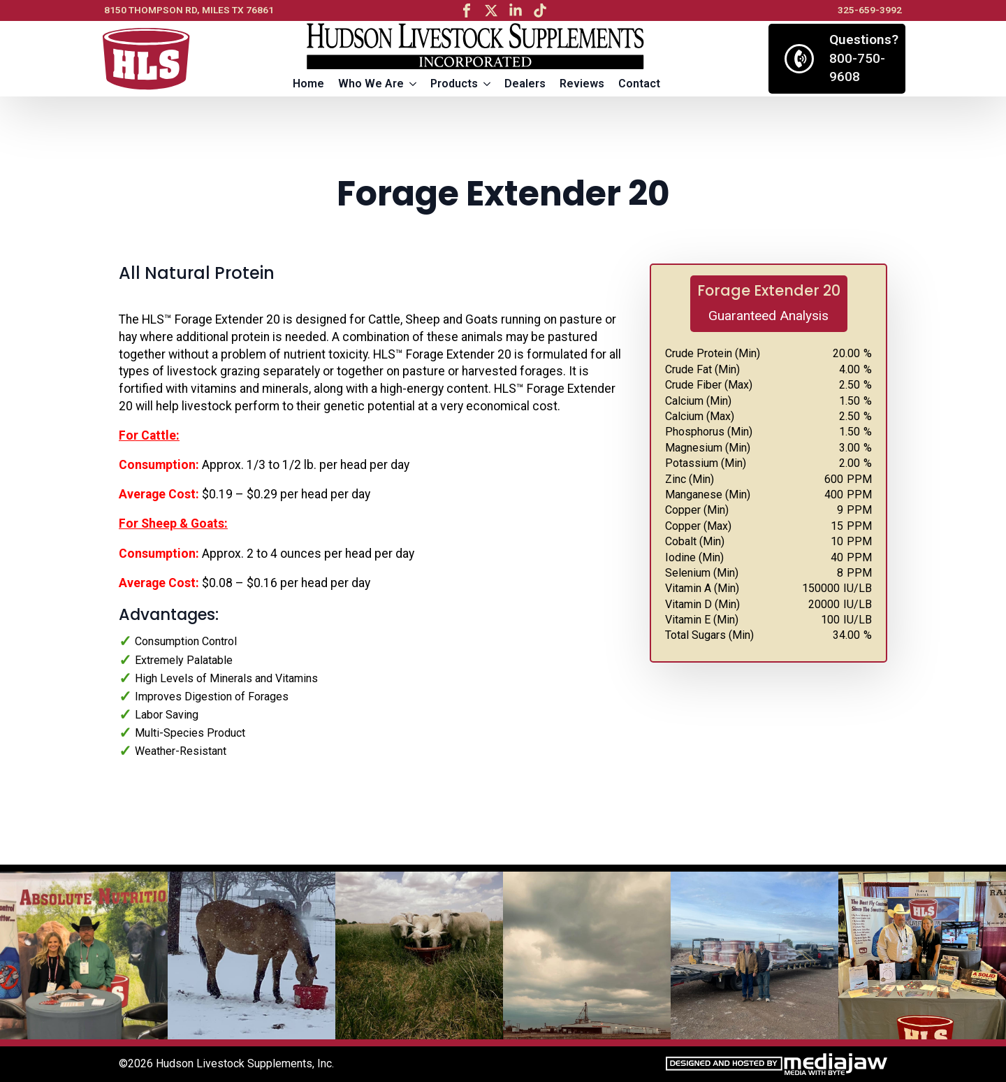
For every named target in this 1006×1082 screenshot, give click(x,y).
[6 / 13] (922, 955)
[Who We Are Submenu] (413, 83)
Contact (639, 83)
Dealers (525, 83)
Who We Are (371, 83)
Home (308, 83)
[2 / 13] (251, 955)
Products (454, 83)
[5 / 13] (754, 955)
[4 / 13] (587, 955)
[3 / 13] (419, 955)
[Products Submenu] (487, 83)
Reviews (582, 83)
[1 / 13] (84, 955)
